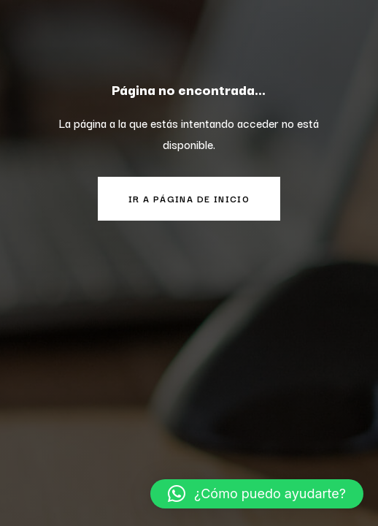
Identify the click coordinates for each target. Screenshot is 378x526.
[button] (256, 493)
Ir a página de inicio (189, 198)
